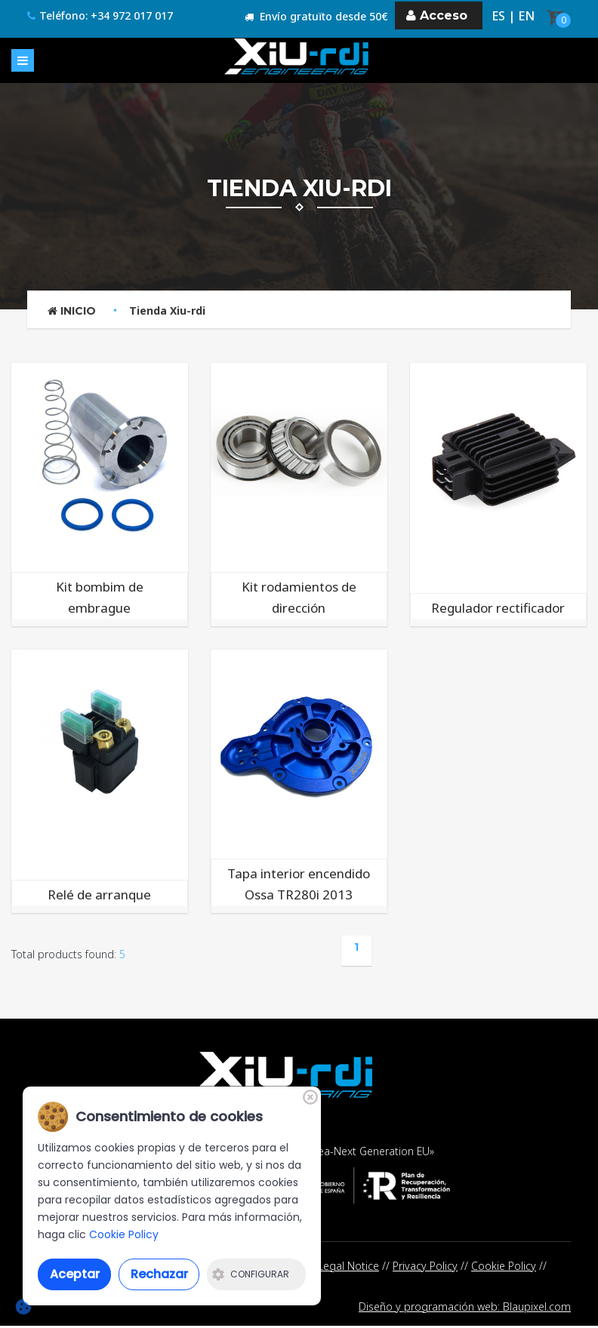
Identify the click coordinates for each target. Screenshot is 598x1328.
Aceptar (75, 1274)
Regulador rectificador (498, 607)
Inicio (72, 311)
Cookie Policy (503, 1266)
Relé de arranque (99, 894)
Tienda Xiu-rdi (167, 310)
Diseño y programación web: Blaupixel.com (465, 1308)
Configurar (250, 1274)
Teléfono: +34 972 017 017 (100, 16)
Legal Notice (348, 1266)
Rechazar (159, 1274)
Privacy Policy (425, 1266)
